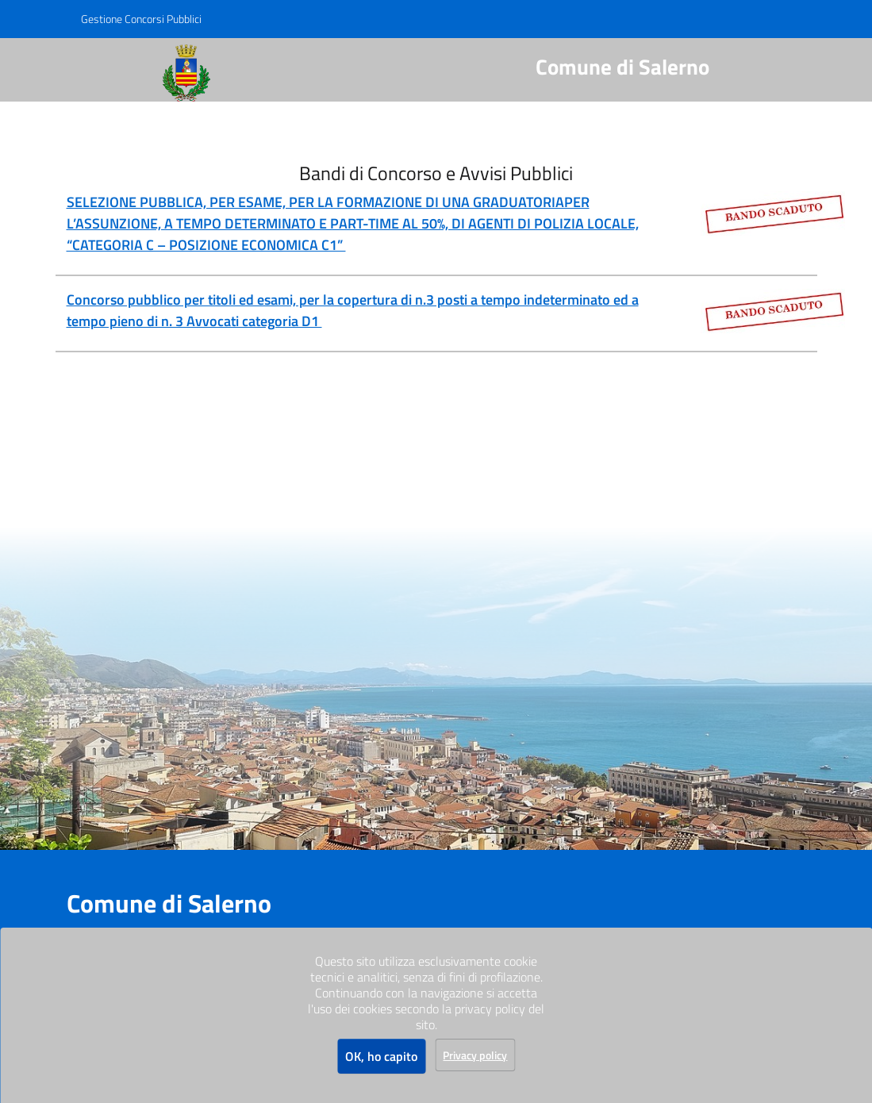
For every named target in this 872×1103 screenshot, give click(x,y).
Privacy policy (475, 1055)
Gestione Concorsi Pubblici (141, 18)
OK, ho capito (381, 1056)
